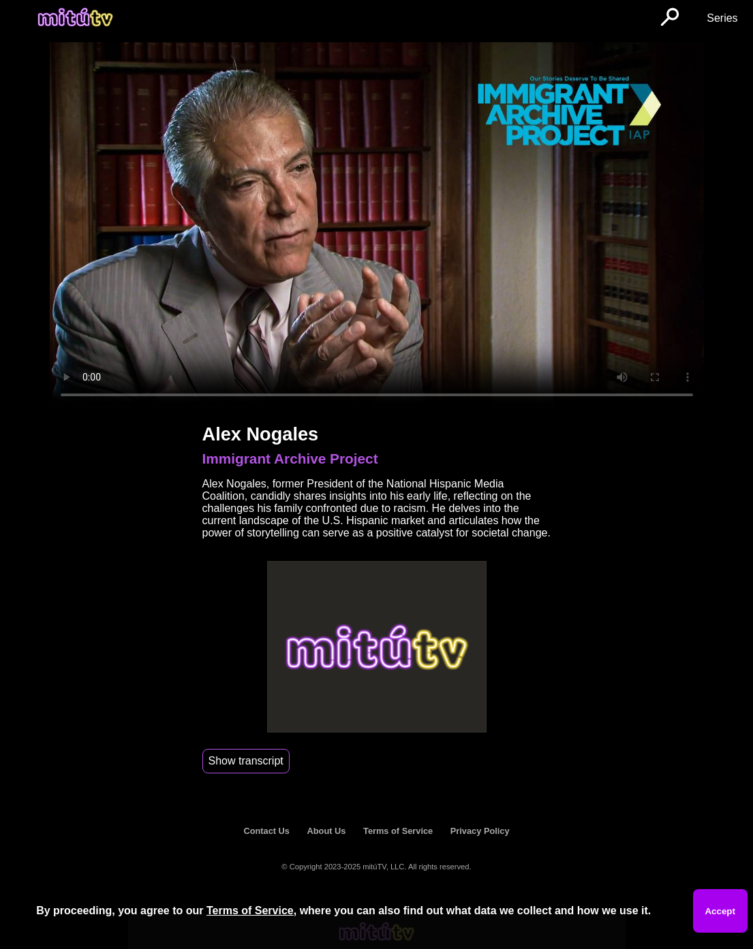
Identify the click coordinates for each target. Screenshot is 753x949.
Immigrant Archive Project (290, 458)
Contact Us (266, 831)
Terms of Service (398, 831)
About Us (326, 831)
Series (722, 18)
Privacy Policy (480, 831)
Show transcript (246, 761)
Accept (720, 911)
